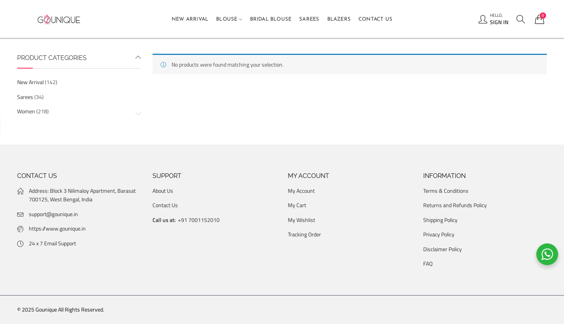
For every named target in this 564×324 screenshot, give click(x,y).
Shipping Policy (440, 220)
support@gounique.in (53, 214)
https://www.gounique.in (57, 228)
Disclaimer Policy (442, 249)
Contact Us (165, 205)
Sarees (25, 97)
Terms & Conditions (445, 191)
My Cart (297, 205)
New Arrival (30, 82)
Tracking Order (304, 234)
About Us (163, 191)
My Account (301, 191)
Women (26, 111)
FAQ (428, 263)
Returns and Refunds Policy (455, 205)
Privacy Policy (438, 234)
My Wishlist (301, 220)
